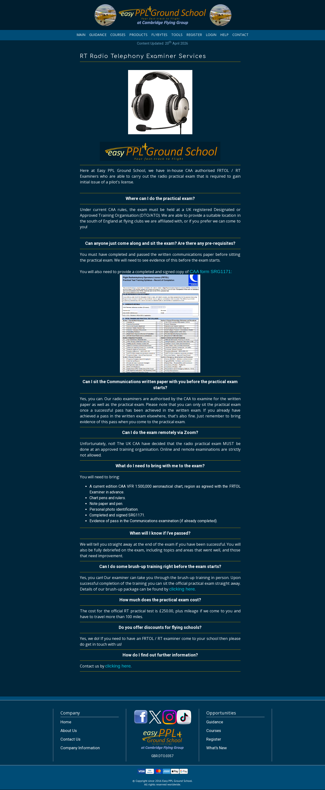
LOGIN (211, 34)
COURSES (117, 34)
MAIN (81, 34)
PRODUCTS (138, 34)
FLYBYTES (159, 34)
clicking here (182, 588)
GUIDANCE (97, 34)
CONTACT (240, 34)
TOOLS (177, 34)
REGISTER (194, 34)
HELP (224, 34)
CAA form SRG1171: (160, 321)
